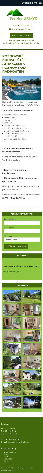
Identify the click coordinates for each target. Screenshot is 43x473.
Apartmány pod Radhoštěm (27, 43)
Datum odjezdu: (10, 227)
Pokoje (6, 454)
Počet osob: (8, 236)
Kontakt (7, 461)
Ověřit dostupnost (21, 35)
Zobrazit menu (32, 2)
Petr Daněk (9, 470)
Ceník (6, 457)
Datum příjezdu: (10, 219)
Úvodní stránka (10, 452)
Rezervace (8, 459)
